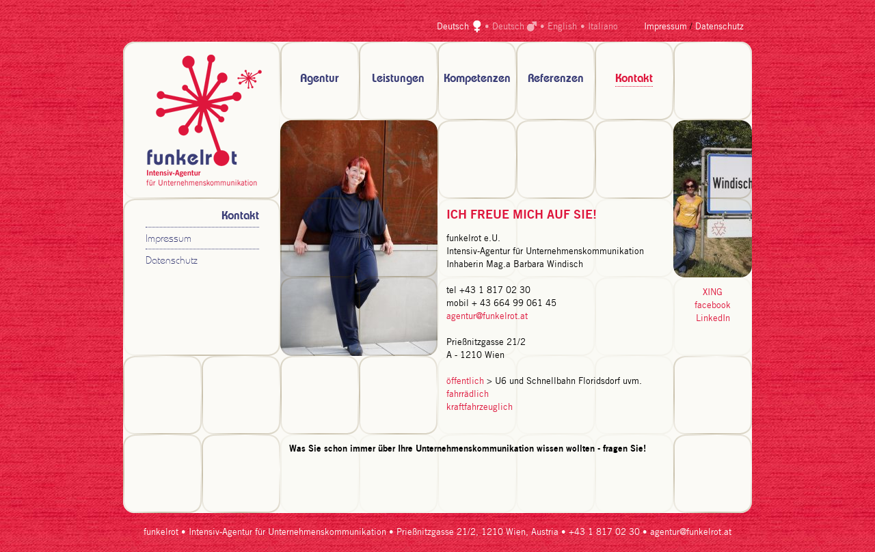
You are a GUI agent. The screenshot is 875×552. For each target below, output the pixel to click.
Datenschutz (719, 27)
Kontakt (634, 79)
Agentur (319, 79)
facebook (713, 305)
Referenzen (556, 79)
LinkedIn (713, 318)
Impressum (665, 27)
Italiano (603, 27)
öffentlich (465, 381)
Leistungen (398, 79)
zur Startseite (201, 120)
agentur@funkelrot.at (487, 316)
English (562, 27)
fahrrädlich (467, 394)
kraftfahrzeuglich (479, 407)
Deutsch (453, 27)
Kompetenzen (477, 79)
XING (713, 292)
